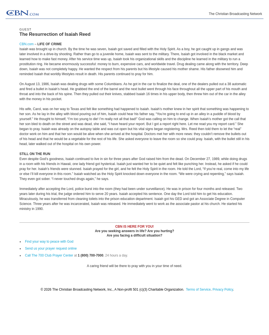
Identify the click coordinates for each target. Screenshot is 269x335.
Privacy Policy (222, 289)
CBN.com (26, 44)
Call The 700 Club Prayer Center (49, 255)
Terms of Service (198, 289)
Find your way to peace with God (49, 241)
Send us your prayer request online (51, 248)
